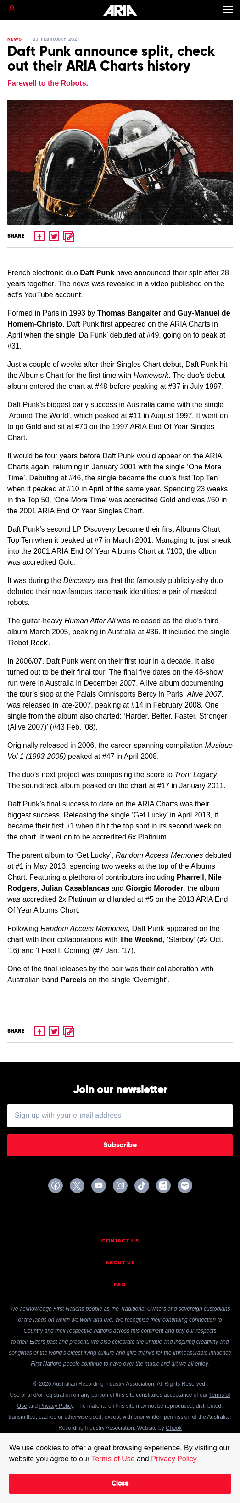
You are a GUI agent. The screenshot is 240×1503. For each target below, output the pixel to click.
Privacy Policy (174, 1459)
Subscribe (120, 1145)
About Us (120, 1263)
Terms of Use (112, 1459)
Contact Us (120, 1241)
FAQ (120, 1285)
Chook (174, 1428)
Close (120, 1484)
